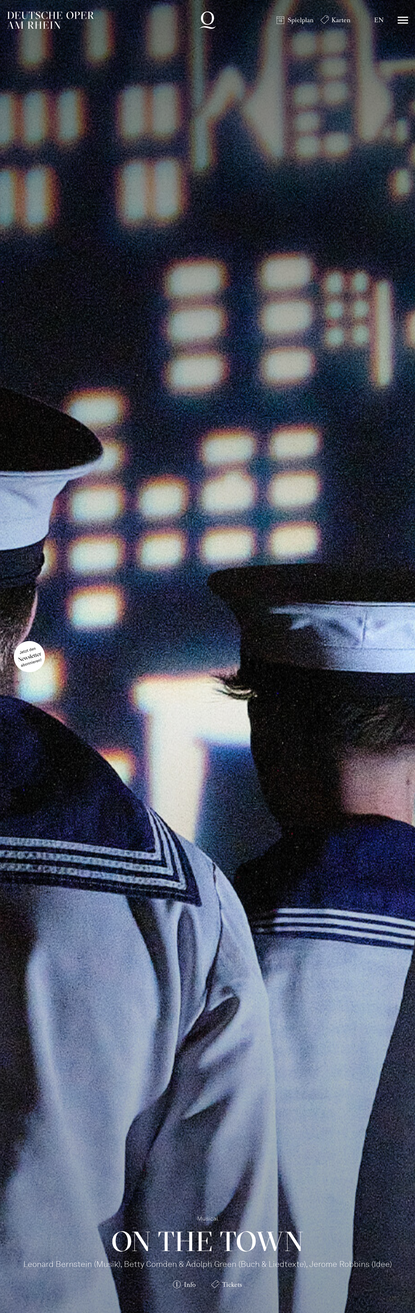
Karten (340, 20)
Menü (403, 20)
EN (379, 20)
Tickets (232, 1284)
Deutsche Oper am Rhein (50, 20)
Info (190, 1284)
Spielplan (301, 20)
